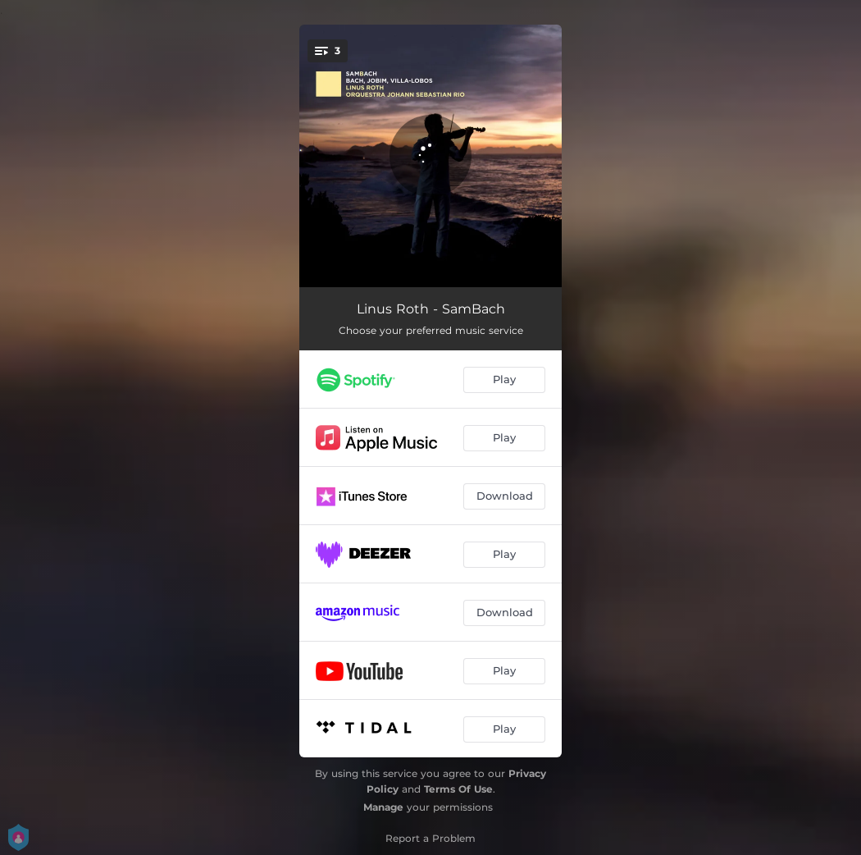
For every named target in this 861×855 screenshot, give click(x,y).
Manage (383, 807)
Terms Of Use (458, 789)
